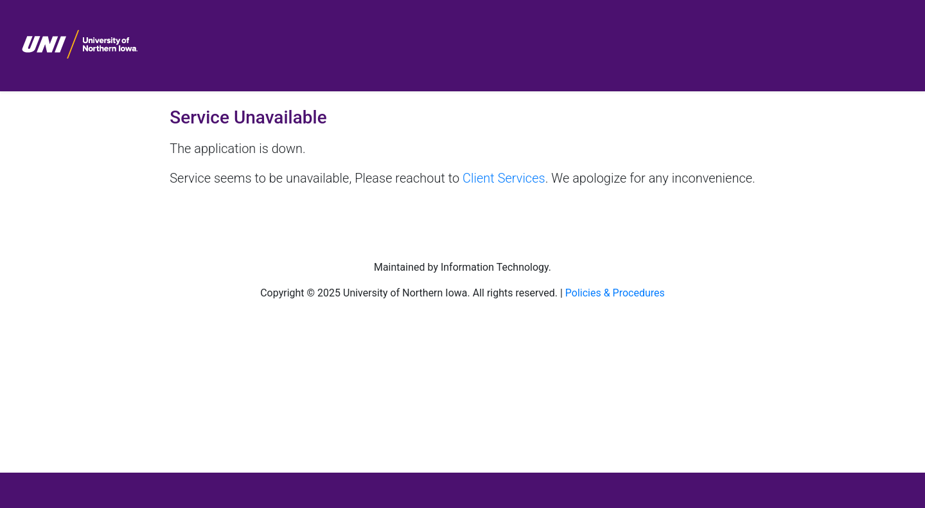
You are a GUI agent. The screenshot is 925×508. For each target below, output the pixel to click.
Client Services (504, 178)
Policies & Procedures (615, 293)
